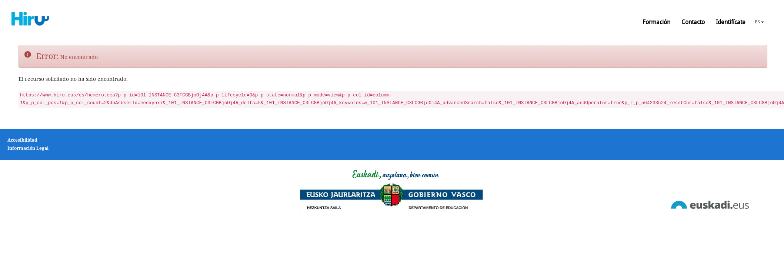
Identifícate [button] (730, 22)
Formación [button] (656, 22)
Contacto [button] (693, 22)
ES (759, 21)
